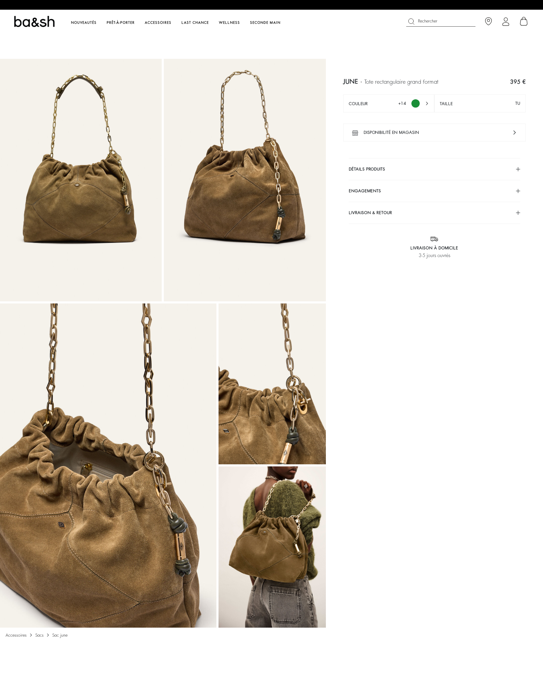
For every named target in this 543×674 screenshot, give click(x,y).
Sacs (39, 635)
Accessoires (16, 635)
